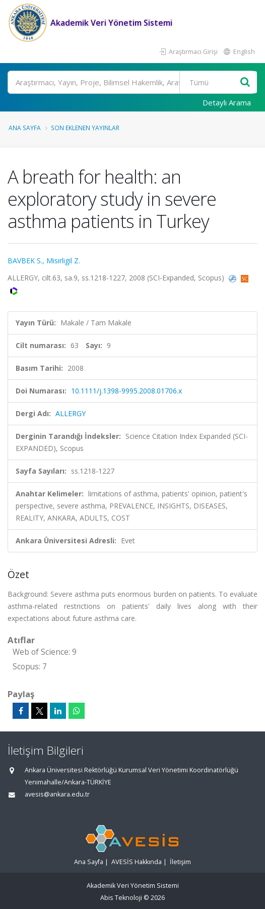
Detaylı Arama (227, 102)
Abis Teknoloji (121, 897)
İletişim (180, 862)
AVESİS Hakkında (136, 862)
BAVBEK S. (25, 260)
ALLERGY (70, 413)
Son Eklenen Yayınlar (85, 128)
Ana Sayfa (25, 128)
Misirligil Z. (63, 260)
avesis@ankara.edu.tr (57, 794)
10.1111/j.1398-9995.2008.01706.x (126, 390)
